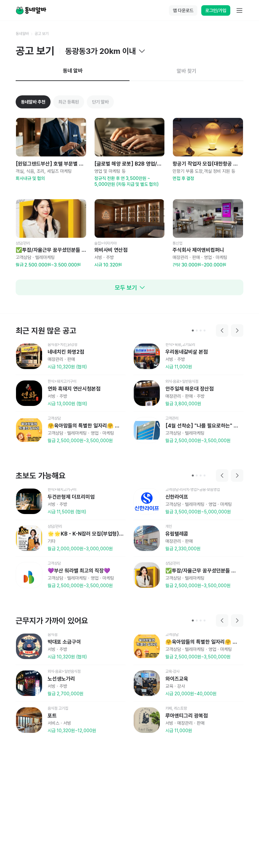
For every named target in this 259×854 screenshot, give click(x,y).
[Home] (31, 10)
